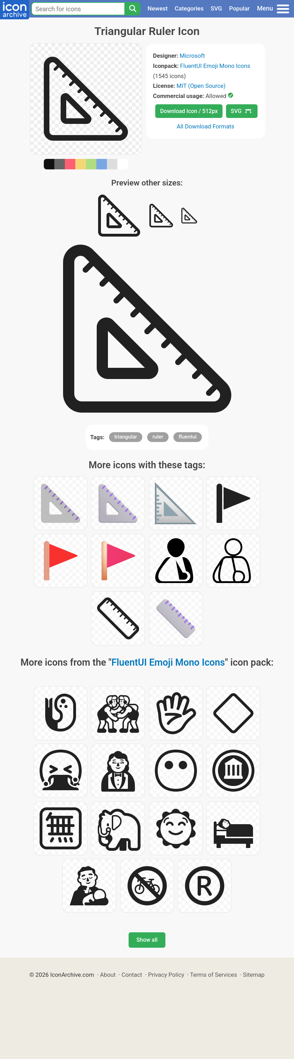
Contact (132, 974)
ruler (157, 437)
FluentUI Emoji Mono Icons (215, 65)
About (108, 974)
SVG (216, 8)
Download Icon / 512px (189, 111)
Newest (157, 8)
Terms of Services (213, 974)
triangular (125, 437)
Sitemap (254, 974)
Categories (189, 8)
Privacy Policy (166, 974)
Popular (239, 8)
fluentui (188, 437)
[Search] (132, 8)
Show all (146, 940)
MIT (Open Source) (201, 85)
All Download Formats (205, 126)
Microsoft (192, 55)
